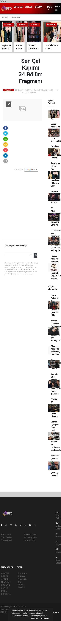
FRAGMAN (16, 17)
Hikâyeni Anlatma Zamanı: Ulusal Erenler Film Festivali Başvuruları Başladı (56, 267)
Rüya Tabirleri (21, 583)
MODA (4, 591)
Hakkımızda (6, 534)
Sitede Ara (22, 573)
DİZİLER (28, 7)
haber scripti (5, 615)
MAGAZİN (5, 585)
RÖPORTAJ (6, 594)
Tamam (45, 618)
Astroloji (21, 587)
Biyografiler (22, 579)
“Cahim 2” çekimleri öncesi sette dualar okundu (55, 407)
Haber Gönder (29, 540)
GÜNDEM (18, 7)
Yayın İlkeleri (6, 537)
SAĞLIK (4, 588)
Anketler (21, 576)
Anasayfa (6, 17)
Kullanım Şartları (30, 534)
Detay (34, 618)
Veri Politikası (6, 540)
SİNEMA (38, 7)
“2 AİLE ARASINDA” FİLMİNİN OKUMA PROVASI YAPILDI (56, 216)
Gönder (36, 255)
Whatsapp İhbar (30, 537)
